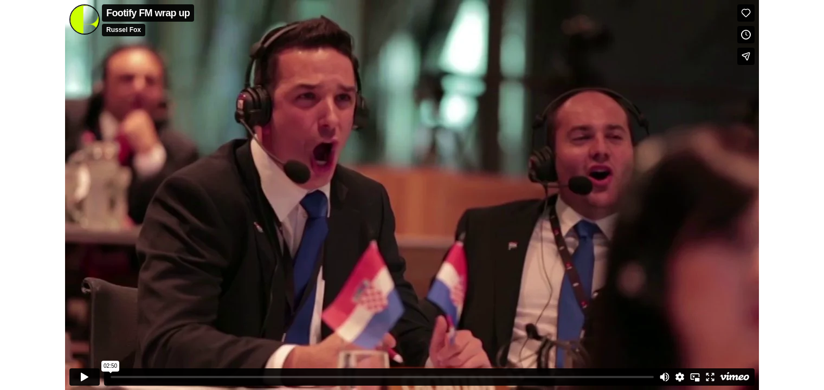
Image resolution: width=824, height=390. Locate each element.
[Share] (746, 56)
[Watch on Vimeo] (734, 377)
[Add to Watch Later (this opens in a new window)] (746, 34)
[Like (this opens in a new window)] (746, 13)
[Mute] (664, 377)
